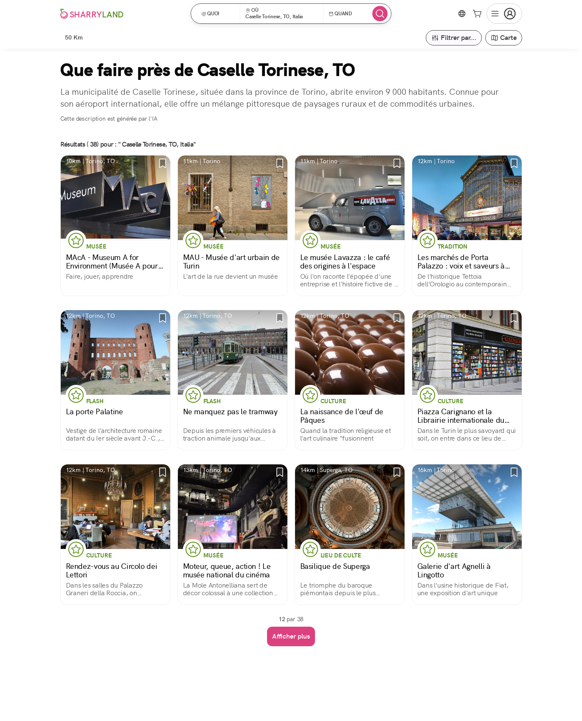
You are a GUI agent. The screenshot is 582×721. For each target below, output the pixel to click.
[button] (218, 13)
